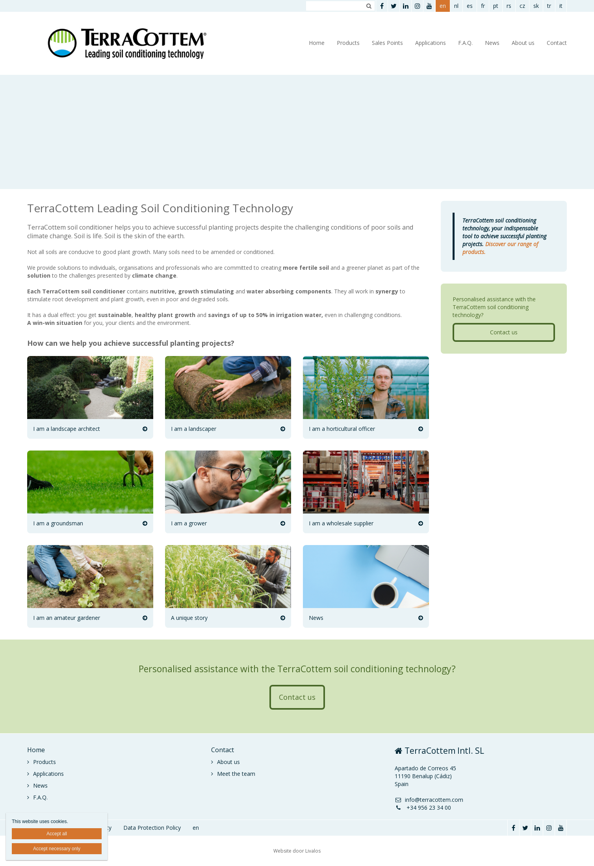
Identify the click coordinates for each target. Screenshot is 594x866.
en (443, 5)
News (492, 42)
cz (522, 5)
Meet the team (236, 773)
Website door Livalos (297, 850)
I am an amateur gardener (66, 617)
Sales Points (387, 42)
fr (483, 5)
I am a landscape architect (66, 428)
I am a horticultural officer (342, 428)
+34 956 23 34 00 (423, 807)
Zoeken (369, 6)
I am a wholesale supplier (341, 523)
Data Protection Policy (152, 827)
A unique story (189, 617)
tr (549, 5)
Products (348, 42)
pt (495, 5)
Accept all (56, 833)
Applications (430, 42)
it (560, 5)
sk (536, 5)
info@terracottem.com (429, 799)
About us (523, 42)
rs (509, 5)
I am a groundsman (58, 523)
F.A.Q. (465, 42)
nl (456, 5)
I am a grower (189, 523)
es (470, 5)
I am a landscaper (193, 428)
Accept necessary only (56, 848)
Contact (557, 42)
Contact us (504, 332)
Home (317, 42)
